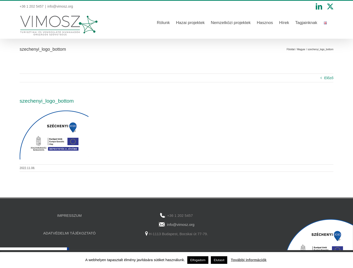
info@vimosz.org (60, 6)
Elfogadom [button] (197, 260)
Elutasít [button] (219, 260)
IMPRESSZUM (69, 215)
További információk (249, 260)
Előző (328, 78)
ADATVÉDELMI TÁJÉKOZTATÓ (69, 233)
